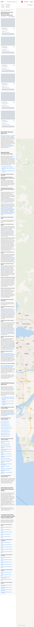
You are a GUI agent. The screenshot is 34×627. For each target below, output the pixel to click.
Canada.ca (10, 482)
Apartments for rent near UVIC (5, 458)
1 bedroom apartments (4, 207)
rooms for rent (10, 356)
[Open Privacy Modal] (4, 2)
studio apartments (4, 209)
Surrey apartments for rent (5, 422)
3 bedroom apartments (9, 208)
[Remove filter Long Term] (4, 6)
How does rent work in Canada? (7, 166)
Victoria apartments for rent (5, 436)
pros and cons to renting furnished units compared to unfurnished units (8, 331)
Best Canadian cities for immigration (8, 397)
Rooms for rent (3, 292)
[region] (25, 317)
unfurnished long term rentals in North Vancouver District (7, 366)
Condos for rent (3, 278)
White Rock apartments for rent (5, 434)
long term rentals (4, 213)
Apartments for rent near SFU (5, 443)
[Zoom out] (32, 624)
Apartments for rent (4, 230)
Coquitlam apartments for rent (5, 425)
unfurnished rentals (11, 212)
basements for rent (4, 268)
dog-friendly (3, 313)
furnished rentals (4, 212)
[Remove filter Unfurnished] (9, 6)
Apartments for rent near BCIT (5, 445)
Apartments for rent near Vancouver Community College (6, 449)
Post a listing (26, 1)
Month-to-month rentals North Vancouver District (5, 577)
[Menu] (31, 2)
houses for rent (10, 239)
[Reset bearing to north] (32, 625)
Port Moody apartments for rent (5, 431)
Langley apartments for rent (5, 430)
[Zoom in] (32, 623)
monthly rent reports (4, 185)
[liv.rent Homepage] (2, 1)
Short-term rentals (6, 342)
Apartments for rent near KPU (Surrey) (6, 468)
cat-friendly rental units (11, 313)
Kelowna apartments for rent (5, 433)
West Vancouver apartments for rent (6, 428)
